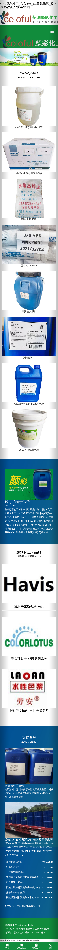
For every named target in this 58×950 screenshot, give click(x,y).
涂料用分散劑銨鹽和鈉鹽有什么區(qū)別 (26, 877)
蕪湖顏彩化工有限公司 (28, 905)
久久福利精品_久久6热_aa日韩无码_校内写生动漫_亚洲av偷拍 (28, 5)
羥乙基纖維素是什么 (16, 882)
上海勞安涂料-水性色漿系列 (29, 711)
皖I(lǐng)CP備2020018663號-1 (29, 932)
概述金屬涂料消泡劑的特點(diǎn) (22, 887)
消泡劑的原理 (12, 867)
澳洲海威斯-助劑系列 (29, 606)
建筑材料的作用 (13, 862)
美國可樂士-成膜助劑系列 (29, 658)
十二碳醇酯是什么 (15, 872)
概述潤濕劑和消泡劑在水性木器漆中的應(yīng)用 (30, 897)
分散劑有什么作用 (15, 892)
